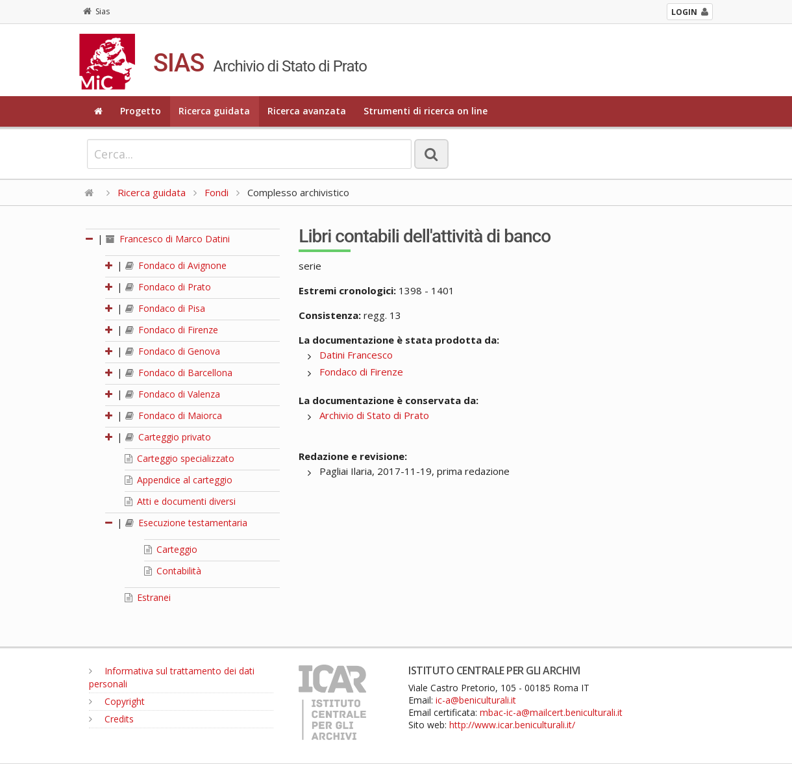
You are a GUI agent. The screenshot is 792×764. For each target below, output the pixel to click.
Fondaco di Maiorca (173, 415)
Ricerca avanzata (306, 111)
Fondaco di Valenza (172, 394)
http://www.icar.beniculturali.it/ (512, 725)
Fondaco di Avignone (176, 265)
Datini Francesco (356, 354)
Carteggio (170, 549)
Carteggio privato (168, 437)
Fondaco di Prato (168, 287)
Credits (111, 719)
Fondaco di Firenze (171, 330)
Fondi (216, 192)
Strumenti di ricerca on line (426, 111)
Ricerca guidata (214, 111)
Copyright (117, 701)
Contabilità (172, 571)
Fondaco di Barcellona (178, 372)
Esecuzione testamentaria (186, 522)
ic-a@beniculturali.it (476, 700)
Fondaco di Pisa (165, 308)
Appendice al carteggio (178, 480)
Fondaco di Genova (172, 351)
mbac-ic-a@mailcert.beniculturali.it (551, 712)
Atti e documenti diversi (180, 501)
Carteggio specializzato (179, 458)
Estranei (148, 597)
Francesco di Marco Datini (168, 239)
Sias (96, 11)
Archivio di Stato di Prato (374, 415)
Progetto (140, 111)
